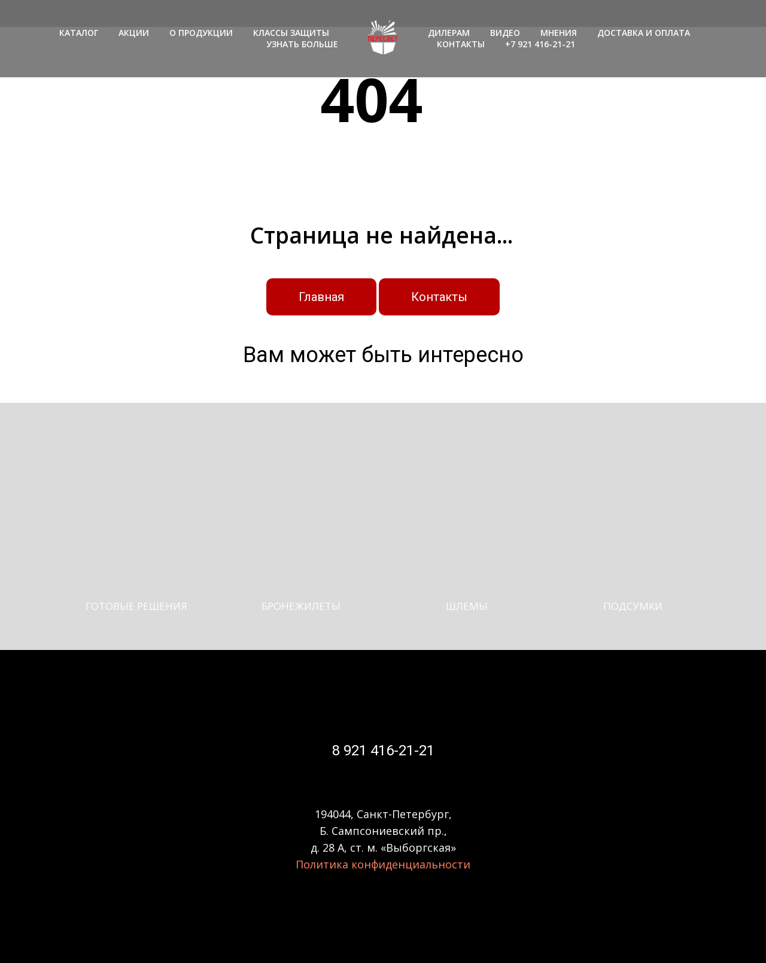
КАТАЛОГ (78, 32)
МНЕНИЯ (558, 32)
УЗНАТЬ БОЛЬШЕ (302, 44)
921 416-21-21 (387, 750)
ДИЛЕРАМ (449, 32)
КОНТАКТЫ (461, 44)
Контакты (439, 297)
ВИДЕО (505, 32)
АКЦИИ (133, 32)
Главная (321, 297)
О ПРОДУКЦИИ (201, 32)
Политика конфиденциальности (383, 864)
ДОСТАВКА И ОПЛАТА (643, 32)
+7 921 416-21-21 (540, 44)
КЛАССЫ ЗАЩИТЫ (291, 32)
